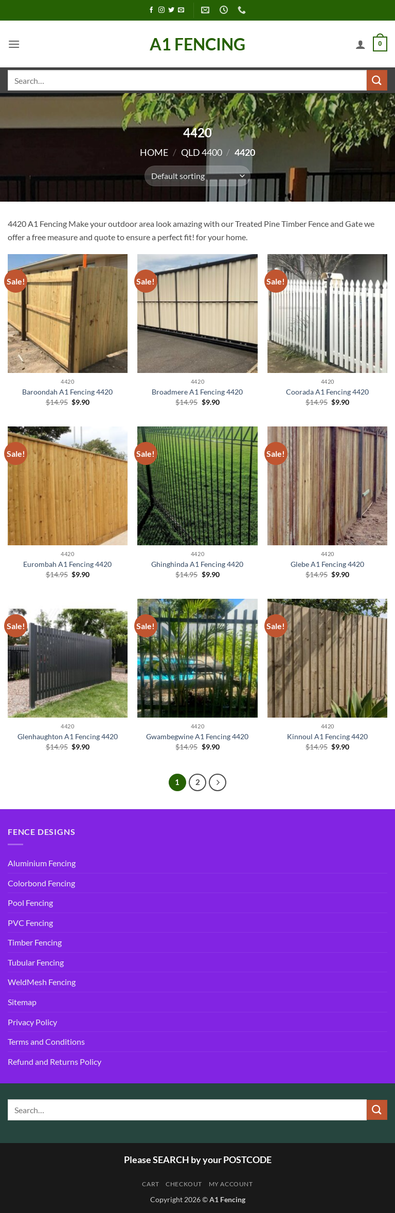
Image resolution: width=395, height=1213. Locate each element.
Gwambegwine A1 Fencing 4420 (197, 736)
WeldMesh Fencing (42, 982)
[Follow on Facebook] (151, 10)
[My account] (360, 44)
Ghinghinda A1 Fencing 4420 (197, 564)
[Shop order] (197, 176)
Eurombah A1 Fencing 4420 (67, 564)
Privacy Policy (32, 1022)
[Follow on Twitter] (171, 10)
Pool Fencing (30, 902)
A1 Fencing (197, 44)
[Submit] (377, 80)
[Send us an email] (181, 10)
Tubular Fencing (36, 962)
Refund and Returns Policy (54, 1061)
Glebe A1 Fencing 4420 (327, 564)
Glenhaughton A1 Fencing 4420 (67, 736)
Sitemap (22, 1002)
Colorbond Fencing (41, 883)
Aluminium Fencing (42, 863)
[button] (14, 44)
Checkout (184, 1184)
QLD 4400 (201, 152)
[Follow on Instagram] (161, 10)
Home (154, 152)
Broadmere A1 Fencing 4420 (197, 391)
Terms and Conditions (46, 1041)
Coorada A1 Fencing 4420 (327, 391)
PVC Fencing (30, 922)
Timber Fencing (35, 942)
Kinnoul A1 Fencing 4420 (327, 736)
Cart (150, 1184)
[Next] (217, 782)
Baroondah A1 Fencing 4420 (67, 391)
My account (231, 1184)
